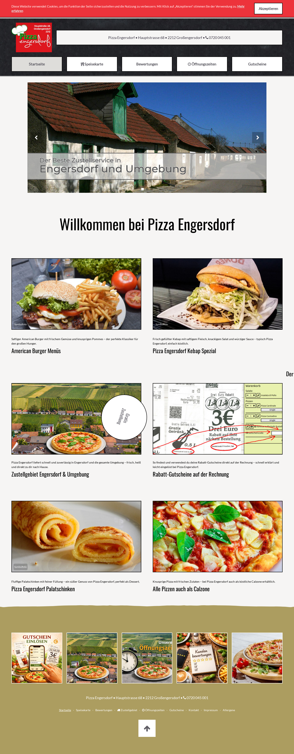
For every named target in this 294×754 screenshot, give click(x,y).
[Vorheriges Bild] (36, 137)
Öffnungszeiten (153, 710)
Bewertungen (103, 710)
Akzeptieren (268, 8)
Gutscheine (176, 710)
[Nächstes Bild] (258, 137)
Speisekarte (83, 710)
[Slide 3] (151, 189)
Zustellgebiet (127, 710)
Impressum (211, 710)
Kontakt (194, 710)
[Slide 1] (142, 189)
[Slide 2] (147, 189)
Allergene (229, 710)
